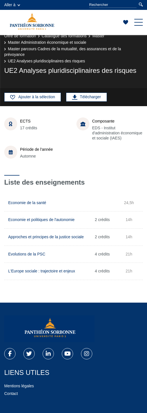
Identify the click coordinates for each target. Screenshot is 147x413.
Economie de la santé (27, 202)
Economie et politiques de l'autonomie (41, 219)
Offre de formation (20, 36)
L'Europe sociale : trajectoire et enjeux (41, 271)
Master (98, 36)
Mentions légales (19, 386)
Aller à (12, 5)
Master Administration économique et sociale (47, 42)
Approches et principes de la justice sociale (46, 237)
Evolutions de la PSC (26, 254)
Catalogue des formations (64, 36)
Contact (11, 393)
